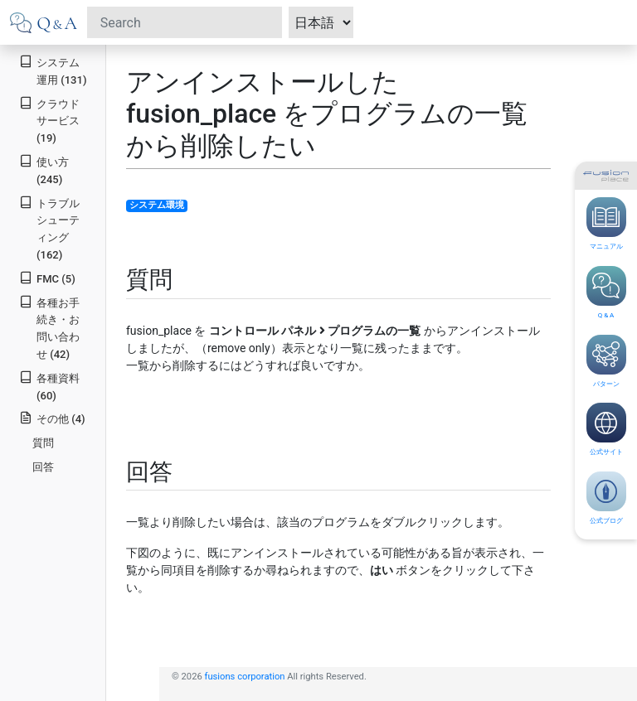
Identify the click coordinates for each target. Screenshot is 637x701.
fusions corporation (245, 676)
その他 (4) (52, 418)
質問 (43, 443)
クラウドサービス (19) (49, 120)
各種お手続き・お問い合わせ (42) (49, 327)
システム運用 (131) (52, 70)
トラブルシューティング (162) (49, 228)
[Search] (184, 22)
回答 (43, 467)
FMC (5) (47, 278)
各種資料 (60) (49, 386)
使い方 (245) (44, 170)
